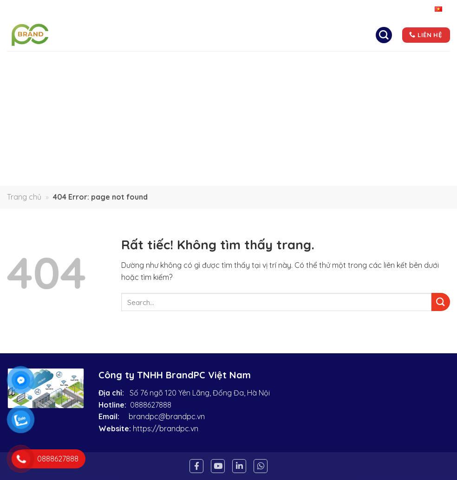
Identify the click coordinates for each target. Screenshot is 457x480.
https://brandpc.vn (165, 428)
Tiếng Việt (426, 9)
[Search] (383, 34)
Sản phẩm (291, 30)
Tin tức (341, 30)
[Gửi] (440, 302)
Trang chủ (136, 30)
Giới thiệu (189, 30)
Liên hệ (239, 53)
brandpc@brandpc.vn (167, 416)
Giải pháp (239, 30)
